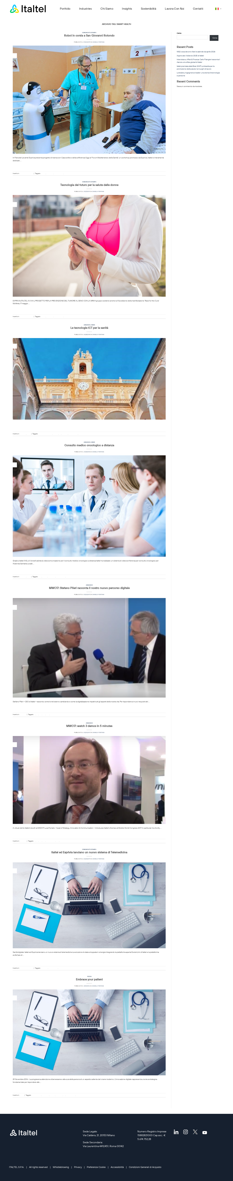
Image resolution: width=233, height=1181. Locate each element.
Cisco (40, 577)
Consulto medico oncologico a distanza (89, 445)
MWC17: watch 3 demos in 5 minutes (89, 726)
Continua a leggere (89, 166)
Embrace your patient (89, 979)
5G (35, 714)
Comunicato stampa (89, 32)
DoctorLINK (44, 968)
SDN (47, 714)
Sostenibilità (148, 8)
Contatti (198, 8)
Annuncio (87, 325)
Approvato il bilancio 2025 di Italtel (190, 55)
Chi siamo (107, 8)
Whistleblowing (61, 1167)
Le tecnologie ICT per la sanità (89, 328)
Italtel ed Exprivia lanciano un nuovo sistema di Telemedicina (89, 852)
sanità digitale (59, 173)
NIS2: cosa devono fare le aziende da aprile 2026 (196, 51)
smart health (68, 173)
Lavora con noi (174, 8)
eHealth (43, 173)
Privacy (78, 1167)
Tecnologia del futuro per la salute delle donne (89, 185)
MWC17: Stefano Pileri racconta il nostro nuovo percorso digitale (89, 588)
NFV (40, 714)
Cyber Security (36, 1095)
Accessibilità (117, 1167)
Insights (127, 8)
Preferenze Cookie (96, 1167)
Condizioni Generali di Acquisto (145, 1167)
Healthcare (50, 173)
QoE (44, 714)
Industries (85, 8)
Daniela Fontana (98, 42)
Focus (89, 976)
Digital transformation (45, 434)
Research (65, 434)
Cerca (179, 33)
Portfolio (65, 8)
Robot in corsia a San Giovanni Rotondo (89, 35)
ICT (60, 434)
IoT (37, 714)
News (93, 325)
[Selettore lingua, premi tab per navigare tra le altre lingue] (218, 9)
